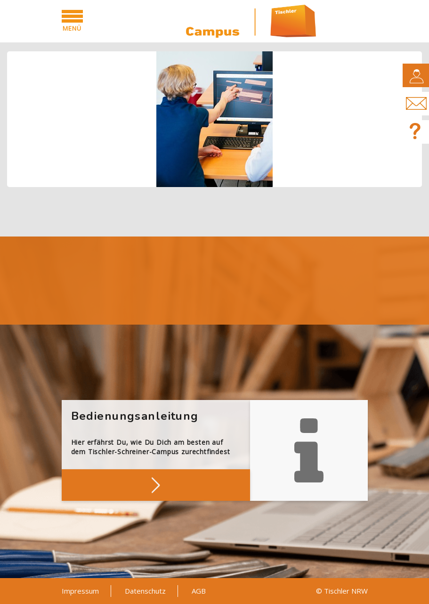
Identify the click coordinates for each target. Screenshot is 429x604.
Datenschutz (145, 591)
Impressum (80, 591)
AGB (199, 591)
